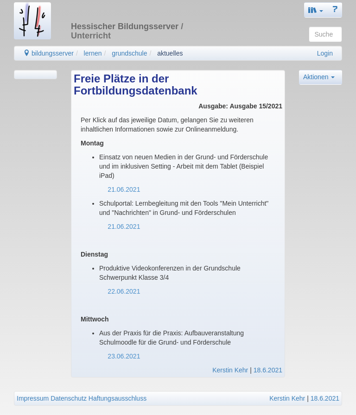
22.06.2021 (122, 291)
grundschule (129, 53)
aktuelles (170, 53)
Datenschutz (69, 398)
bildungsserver (48, 53)
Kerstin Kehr (230, 370)
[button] (316, 10)
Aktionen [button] (319, 77)
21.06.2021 (121, 189)
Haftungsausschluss (117, 398)
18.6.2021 (268, 370)
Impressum (33, 398)
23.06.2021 (124, 356)
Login (325, 53)
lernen (93, 53)
